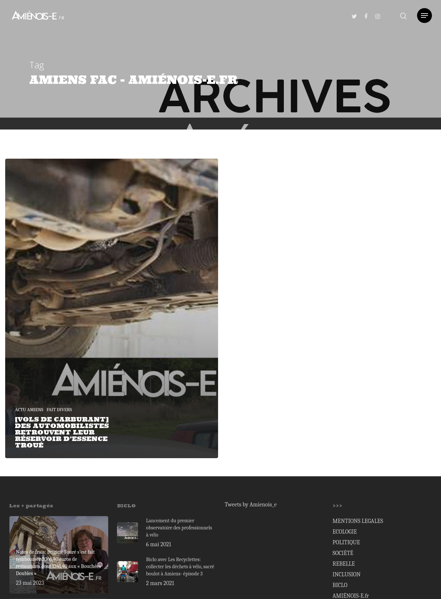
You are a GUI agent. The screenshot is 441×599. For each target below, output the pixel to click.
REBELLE (343, 563)
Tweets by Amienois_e (251, 504)
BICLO (339, 585)
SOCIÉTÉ (342, 553)
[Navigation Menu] (424, 15)
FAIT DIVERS (59, 410)
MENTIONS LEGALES (357, 521)
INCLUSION (346, 574)
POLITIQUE (346, 542)
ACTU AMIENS (29, 410)
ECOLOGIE (344, 531)
